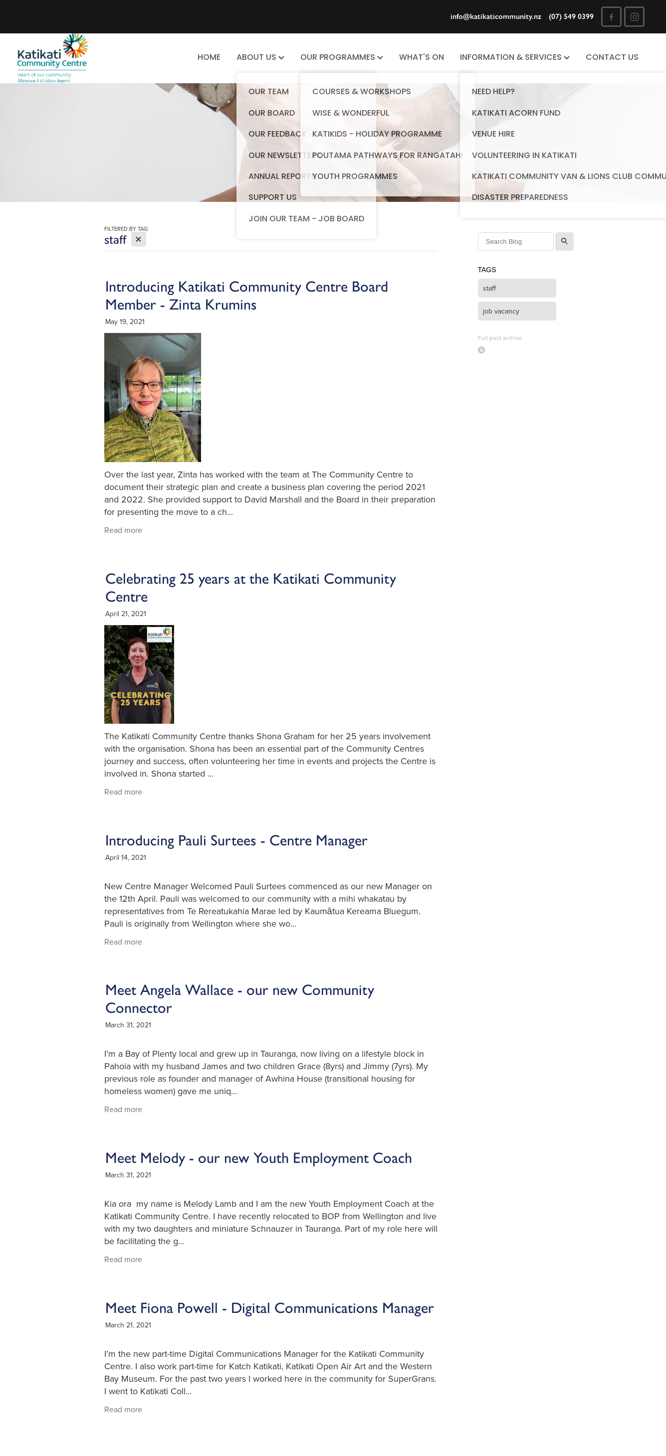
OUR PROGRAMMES (341, 57)
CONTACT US (612, 57)
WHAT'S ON (421, 57)
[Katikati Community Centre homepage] (80, 58)
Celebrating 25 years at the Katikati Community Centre (250, 587)
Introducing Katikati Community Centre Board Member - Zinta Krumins (246, 295)
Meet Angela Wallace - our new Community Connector (239, 998)
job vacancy (501, 311)
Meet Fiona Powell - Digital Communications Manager (269, 1307)
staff (489, 288)
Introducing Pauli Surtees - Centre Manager (236, 840)
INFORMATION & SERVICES (515, 57)
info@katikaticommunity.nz (495, 16)
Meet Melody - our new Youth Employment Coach (258, 1157)
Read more (123, 529)
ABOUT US (260, 57)
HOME (209, 57)
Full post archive (500, 337)
